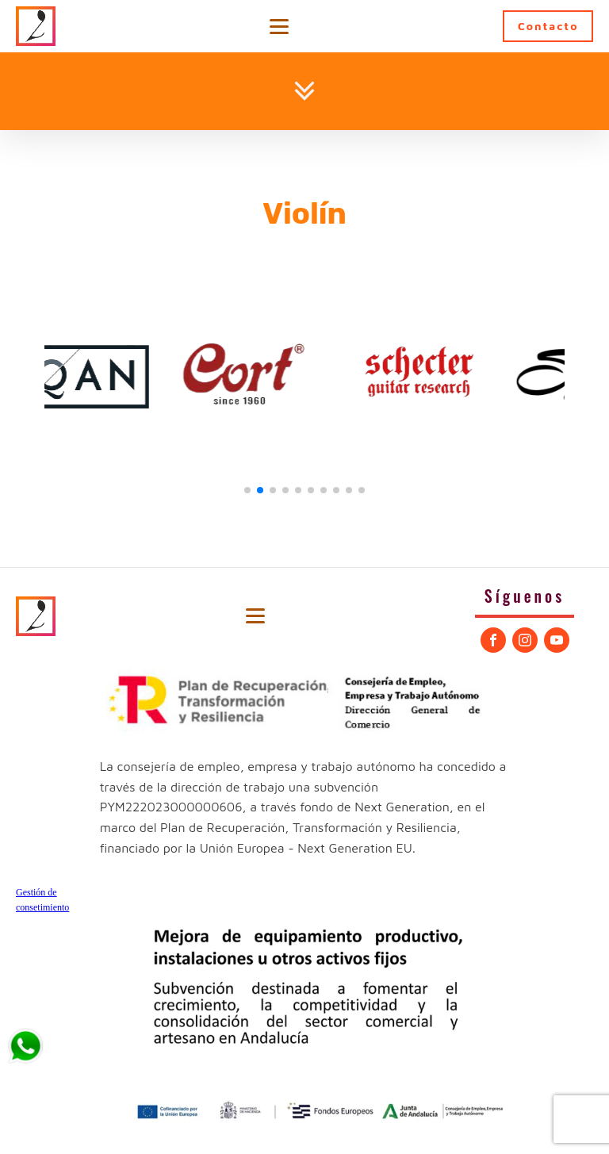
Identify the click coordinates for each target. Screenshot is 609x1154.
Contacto (548, 26)
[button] (247, 490)
